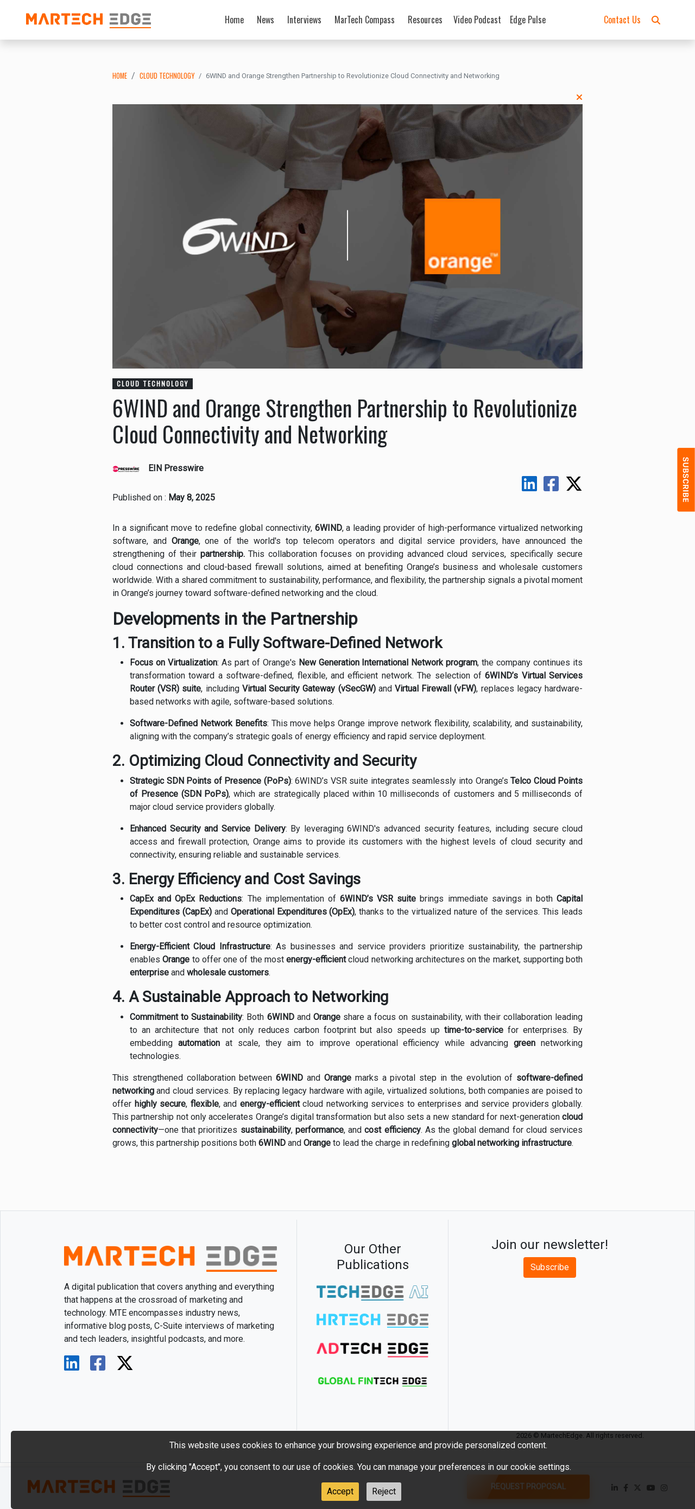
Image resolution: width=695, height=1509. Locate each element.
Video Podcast (477, 19)
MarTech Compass (364, 19)
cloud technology (167, 76)
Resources (425, 19)
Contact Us (622, 19)
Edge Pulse (528, 19)
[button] (656, 19)
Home (234, 19)
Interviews (304, 19)
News (265, 19)
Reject (384, 1491)
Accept (340, 1491)
